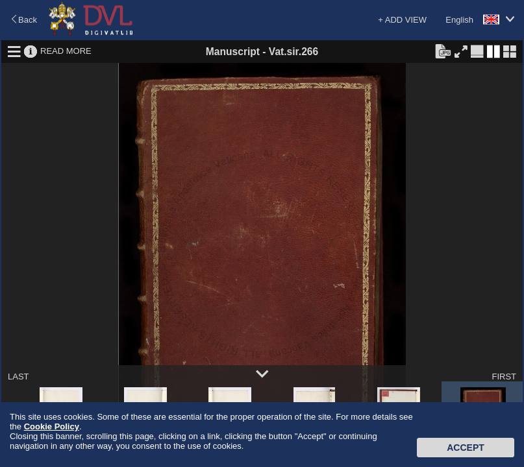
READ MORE (66, 51)
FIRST (504, 376)
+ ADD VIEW (402, 20)
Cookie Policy (51, 426)
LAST (18, 376)
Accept (465, 447)
